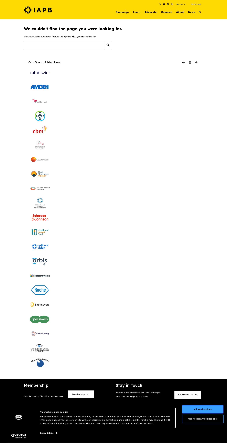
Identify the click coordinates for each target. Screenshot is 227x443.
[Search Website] (200, 13)
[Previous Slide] (183, 63)
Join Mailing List (187, 395)
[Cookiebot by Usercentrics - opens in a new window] (18, 437)
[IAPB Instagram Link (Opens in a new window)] (171, 4)
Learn (133, 12)
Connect (164, 12)
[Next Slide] (196, 63)
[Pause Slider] (190, 63)
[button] (181, 4)
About (179, 12)
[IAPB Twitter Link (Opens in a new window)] (160, 4)
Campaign (118, 12)
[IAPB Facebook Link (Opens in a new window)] (164, 4)
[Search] (108, 45)
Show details (47, 434)
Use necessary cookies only (202, 420)
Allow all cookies (203, 410)
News (191, 12)
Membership (196, 4)
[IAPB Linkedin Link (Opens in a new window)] (167, 4)
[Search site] (64, 45)
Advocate (148, 12)
